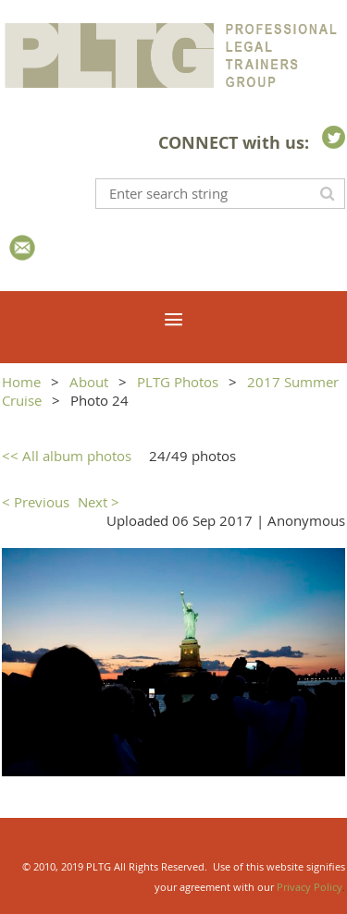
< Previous (35, 502)
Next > (98, 502)
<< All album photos (66, 455)
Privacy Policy (309, 887)
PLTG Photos (177, 381)
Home (21, 381)
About (88, 381)
